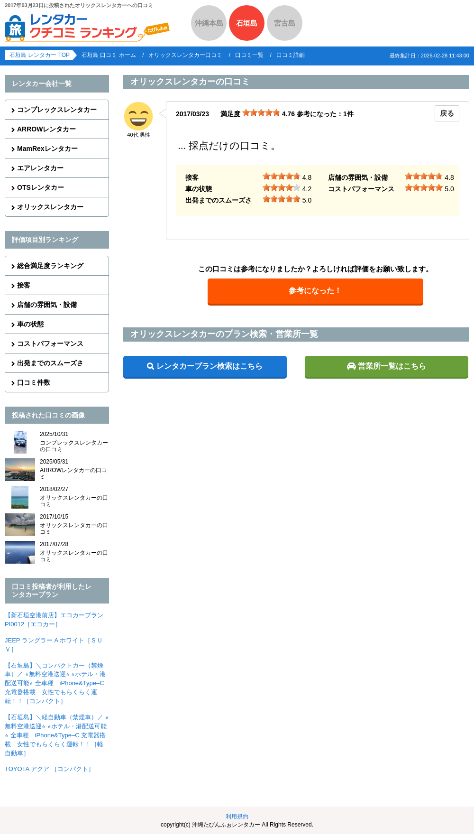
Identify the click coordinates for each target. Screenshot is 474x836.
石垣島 (246, 23)
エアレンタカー (40, 168)
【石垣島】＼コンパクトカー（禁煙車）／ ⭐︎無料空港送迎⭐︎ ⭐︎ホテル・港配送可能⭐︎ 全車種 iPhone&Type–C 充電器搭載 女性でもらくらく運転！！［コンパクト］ (55, 683)
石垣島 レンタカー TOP (39, 55)
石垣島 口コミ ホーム (109, 55)
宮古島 (284, 23)
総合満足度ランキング (50, 265)
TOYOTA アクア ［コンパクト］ (49, 768)
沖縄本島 (209, 23)
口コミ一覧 (249, 55)
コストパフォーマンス (50, 343)
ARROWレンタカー (46, 129)
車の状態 (30, 324)
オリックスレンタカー (50, 207)
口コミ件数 (33, 382)
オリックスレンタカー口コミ (185, 55)
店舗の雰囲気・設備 (47, 304)
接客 (23, 285)
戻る (447, 113)
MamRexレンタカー (47, 148)
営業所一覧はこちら (392, 366)
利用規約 (237, 816)
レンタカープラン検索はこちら (209, 366)
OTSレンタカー (40, 187)
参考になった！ (315, 291)
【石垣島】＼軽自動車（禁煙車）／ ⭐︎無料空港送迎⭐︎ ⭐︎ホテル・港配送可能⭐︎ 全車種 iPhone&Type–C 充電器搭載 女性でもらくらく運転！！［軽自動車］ (57, 735)
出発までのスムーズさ (50, 363)
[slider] (261, 112)
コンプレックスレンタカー (57, 109)
